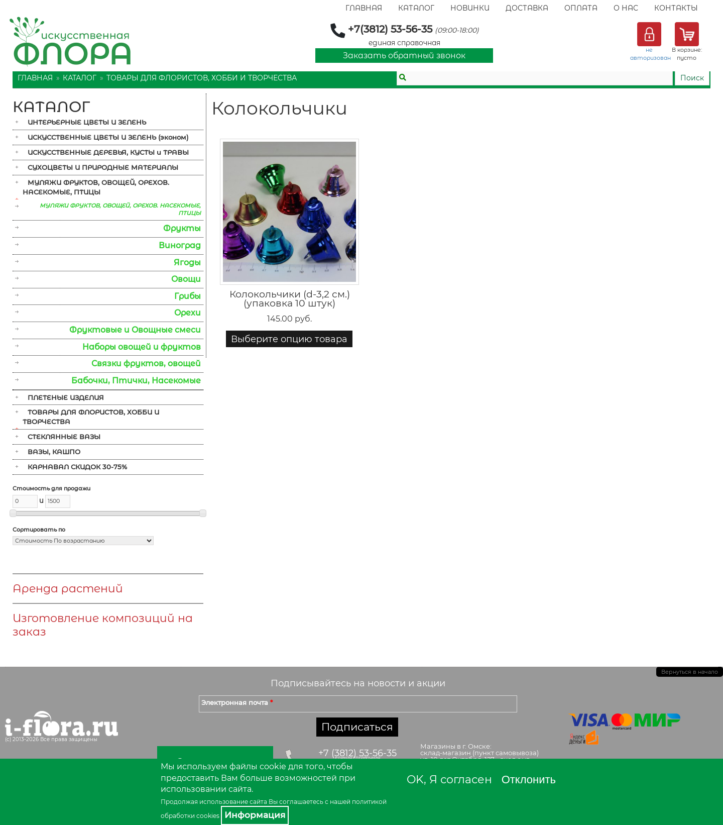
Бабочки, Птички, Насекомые (136, 380)
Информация (254, 815)
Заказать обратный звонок (404, 55)
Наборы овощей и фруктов (141, 347)
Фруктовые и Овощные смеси (135, 330)
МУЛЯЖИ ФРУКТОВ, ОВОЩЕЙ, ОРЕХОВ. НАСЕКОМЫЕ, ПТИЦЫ (96, 187)
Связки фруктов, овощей (146, 363)
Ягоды (187, 262)
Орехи (187, 313)
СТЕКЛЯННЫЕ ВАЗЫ (64, 437)
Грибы (187, 296)
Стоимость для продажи (51, 488)
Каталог (416, 8)
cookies (207, 815)
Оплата (580, 8)
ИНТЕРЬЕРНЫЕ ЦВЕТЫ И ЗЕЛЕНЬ (87, 122)
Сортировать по (39, 529)
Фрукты (182, 228)
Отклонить (529, 779)
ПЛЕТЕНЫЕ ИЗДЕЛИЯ (66, 397)
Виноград (180, 245)
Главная (363, 8)
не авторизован (650, 53)
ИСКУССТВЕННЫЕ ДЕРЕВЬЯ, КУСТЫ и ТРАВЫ (108, 152)
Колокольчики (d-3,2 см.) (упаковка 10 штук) (289, 299)
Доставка (527, 8)
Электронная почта (237, 702)
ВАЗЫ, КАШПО (54, 452)
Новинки (470, 8)
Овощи (186, 279)
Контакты (676, 8)
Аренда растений (68, 588)
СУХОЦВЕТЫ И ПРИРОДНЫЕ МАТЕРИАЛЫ (103, 167)
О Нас (626, 8)
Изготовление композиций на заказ (103, 625)
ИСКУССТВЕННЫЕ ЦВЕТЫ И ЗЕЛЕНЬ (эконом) (108, 137)
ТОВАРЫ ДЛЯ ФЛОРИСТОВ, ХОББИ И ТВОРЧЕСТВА (201, 77)
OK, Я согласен (449, 779)
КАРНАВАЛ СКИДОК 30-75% (77, 467)
